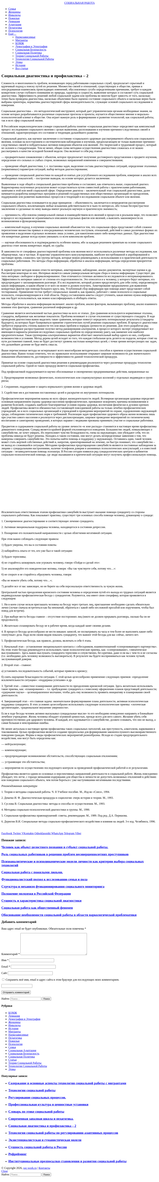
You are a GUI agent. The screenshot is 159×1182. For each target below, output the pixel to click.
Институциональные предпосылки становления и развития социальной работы (67, 1165)
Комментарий (10, 958)
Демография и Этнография (31, 46)
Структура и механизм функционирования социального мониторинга (52, 886)
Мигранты (21, 40)
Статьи (12, 1063)
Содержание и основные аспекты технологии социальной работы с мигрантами (67, 1087)
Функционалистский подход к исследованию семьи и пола (44, 879)
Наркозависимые (25, 37)
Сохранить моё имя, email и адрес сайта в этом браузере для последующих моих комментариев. (62, 983)
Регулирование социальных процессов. (37, 1101)
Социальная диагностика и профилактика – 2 (42, 1130)
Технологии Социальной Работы (34, 58)
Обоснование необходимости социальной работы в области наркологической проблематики (69, 915)
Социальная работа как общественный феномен (37, 908)
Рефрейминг (17, 1158)
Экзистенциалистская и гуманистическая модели (44, 1144)
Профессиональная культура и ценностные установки (48, 1108)
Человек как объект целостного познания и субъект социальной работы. (54, 847)
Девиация (14, 21)
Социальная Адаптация (22, 1054)
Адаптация (14, 24)
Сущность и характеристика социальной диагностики (41, 900)
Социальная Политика (28, 52)
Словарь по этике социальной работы (36, 1116)
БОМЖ (19, 43)
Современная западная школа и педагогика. (40, 1123)
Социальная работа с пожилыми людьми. (32, 872)
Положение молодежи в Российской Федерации (36, 893)
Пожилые (14, 18)
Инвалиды (14, 15)
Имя (5, 964)
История (20, 65)
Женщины (14, 11)
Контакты (44, 1172)
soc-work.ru (30, 1172)
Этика (19, 62)
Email (5, 970)
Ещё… (12, 33)
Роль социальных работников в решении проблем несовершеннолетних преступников (64, 854)
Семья (12, 8)
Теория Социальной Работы (31, 55)
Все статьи (21, 68)
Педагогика (15, 27)
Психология (15, 30)
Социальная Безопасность (30, 49)
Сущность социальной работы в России (37, 1151)
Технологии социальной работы (32, 1094)
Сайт (4, 977)
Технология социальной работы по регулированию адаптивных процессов (63, 1137)
